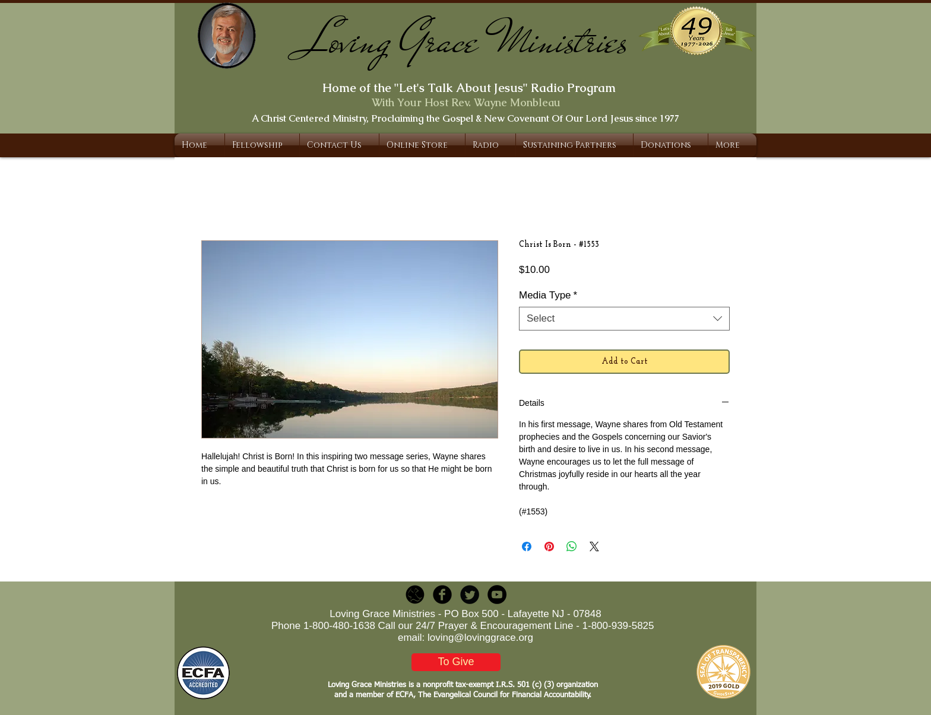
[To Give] (456, 662)
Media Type (548, 295)
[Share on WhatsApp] (572, 546)
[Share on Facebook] (527, 546)
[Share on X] (594, 546)
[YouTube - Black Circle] (496, 594)
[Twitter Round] (469, 594)
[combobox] (624, 319)
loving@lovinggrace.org (480, 637)
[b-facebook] (442, 594)
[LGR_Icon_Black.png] (415, 594)
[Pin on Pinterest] (549, 546)
